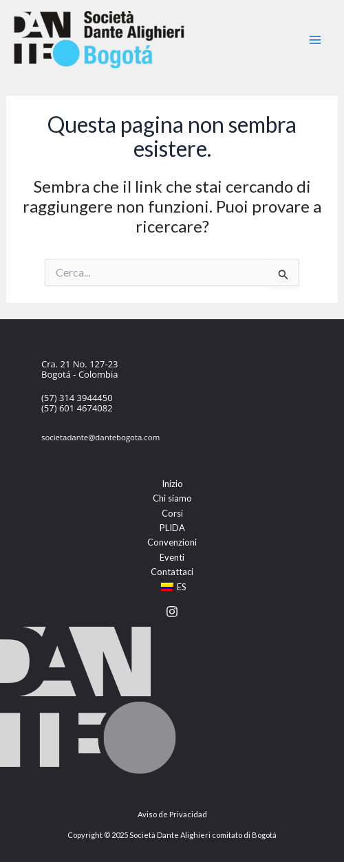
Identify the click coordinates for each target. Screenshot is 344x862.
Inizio (172, 483)
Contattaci (172, 571)
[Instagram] (172, 611)
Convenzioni (172, 542)
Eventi (172, 557)
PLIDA (172, 527)
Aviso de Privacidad (172, 814)
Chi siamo (172, 498)
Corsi (172, 513)
